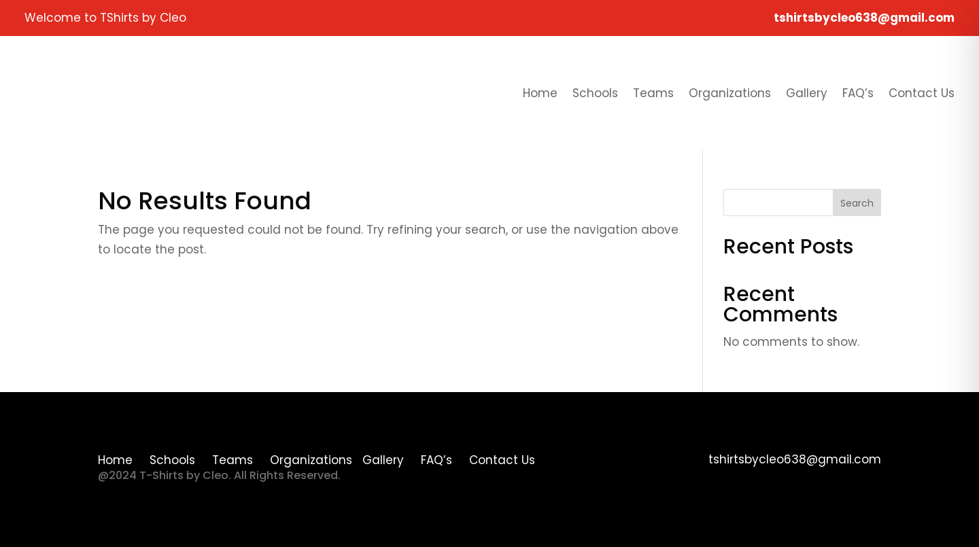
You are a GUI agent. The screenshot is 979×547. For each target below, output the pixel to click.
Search (857, 203)
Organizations (730, 93)
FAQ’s (858, 93)
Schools (595, 93)
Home (540, 93)
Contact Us (922, 93)
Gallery (806, 93)
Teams (653, 93)
